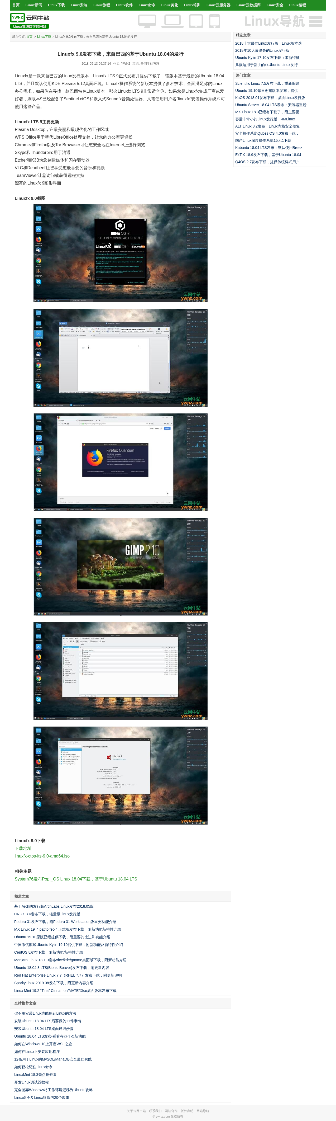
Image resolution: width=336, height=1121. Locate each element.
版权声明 (187, 1111)
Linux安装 (79, 5)
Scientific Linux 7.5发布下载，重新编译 (267, 83)
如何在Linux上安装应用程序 (37, 1051)
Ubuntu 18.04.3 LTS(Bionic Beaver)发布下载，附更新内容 (61, 967)
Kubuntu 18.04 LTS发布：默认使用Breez (268, 147)
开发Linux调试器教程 (31, 1082)
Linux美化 (169, 5)
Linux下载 (56, 5)
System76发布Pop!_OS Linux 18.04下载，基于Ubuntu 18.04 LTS (76, 879)
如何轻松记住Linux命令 (33, 1067)
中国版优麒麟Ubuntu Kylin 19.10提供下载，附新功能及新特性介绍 (68, 945)
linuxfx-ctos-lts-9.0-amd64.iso (42, 856)
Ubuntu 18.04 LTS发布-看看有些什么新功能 (50, 1036)
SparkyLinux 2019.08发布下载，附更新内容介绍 (53, 983)
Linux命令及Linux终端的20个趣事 (41, 1097)
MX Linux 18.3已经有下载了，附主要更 (267, 112)
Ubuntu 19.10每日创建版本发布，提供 (266, 90)
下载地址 (23, 848)
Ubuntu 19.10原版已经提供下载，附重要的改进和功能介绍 (62, 937)
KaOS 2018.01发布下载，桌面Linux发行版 (270, 98)
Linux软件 (124, 5)
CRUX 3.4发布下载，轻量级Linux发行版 (47, 914)
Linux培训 (192, 5)
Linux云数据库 (248, 5)
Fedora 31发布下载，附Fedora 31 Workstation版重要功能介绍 (65, 922)
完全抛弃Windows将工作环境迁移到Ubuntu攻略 (53, 1090)
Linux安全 (274, 5)
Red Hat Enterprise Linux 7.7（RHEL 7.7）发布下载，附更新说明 (68, 975)
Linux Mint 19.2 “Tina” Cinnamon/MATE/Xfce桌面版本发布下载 (65, 990)
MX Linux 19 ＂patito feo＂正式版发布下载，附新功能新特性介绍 (67, 929)
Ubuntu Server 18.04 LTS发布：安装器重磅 (270, 105)
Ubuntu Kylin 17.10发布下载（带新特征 (267, 57)
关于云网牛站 (136, 1111)
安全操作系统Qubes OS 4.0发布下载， (267, 133)
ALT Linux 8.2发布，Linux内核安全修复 (267, 126)
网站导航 (202, 1111)
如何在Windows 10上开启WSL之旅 (43, 1044)
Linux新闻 (33, 5)
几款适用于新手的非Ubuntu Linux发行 (266, 65)
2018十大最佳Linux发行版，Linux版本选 (268, 43)
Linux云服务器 (219, 5)
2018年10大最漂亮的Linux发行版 (262, 50)
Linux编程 (297, 5)
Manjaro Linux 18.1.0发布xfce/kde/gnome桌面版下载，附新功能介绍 (70, 960)
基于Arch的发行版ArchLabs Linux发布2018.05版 (54, 906)
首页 (16, 5)
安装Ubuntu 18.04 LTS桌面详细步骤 (44, 1028)
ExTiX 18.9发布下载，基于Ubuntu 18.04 (268, 155)
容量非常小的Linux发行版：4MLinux (265, 119)
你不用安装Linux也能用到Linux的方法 (45, 1013)
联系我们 (155, 1111)
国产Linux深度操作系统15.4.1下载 (263, 140)
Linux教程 (101, 5)
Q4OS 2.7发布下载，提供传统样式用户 (267, 162)
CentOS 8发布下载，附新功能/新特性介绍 (48, 952)
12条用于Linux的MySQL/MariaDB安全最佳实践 (53, 1059)
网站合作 (171, 1111)
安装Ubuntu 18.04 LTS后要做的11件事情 (47, 1021)
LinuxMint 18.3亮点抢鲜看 (35, 1074)
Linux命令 (146, 5)
